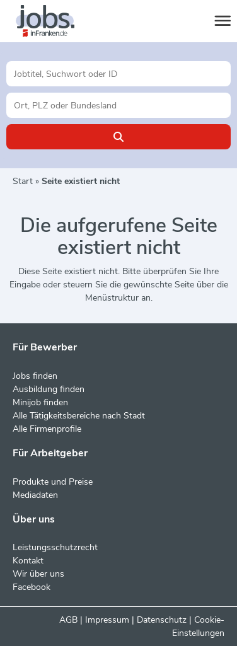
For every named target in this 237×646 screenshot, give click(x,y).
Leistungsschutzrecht (55, 547)
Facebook (31, 587)
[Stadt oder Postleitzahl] (118, 105)
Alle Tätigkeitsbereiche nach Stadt (79, 416)
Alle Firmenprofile (47, 429)
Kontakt (28, 561)
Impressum (107, 620)
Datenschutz (162, 620)
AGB (68, 620)
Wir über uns (38, 574)
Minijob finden (40, 402)
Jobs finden (35, 376)
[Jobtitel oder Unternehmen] (118, 73)
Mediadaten (35, 495)
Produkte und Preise (53, 482)
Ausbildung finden (48, 389)
